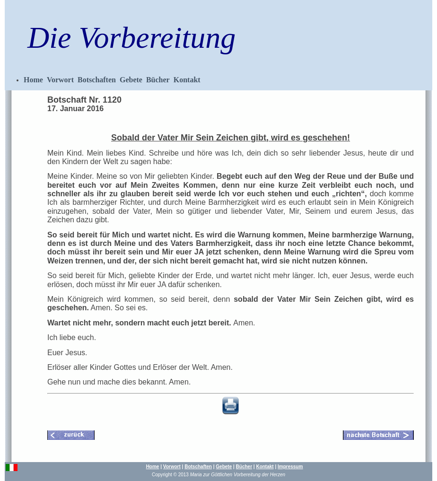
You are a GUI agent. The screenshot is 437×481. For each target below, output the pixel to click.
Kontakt (187, 80)
